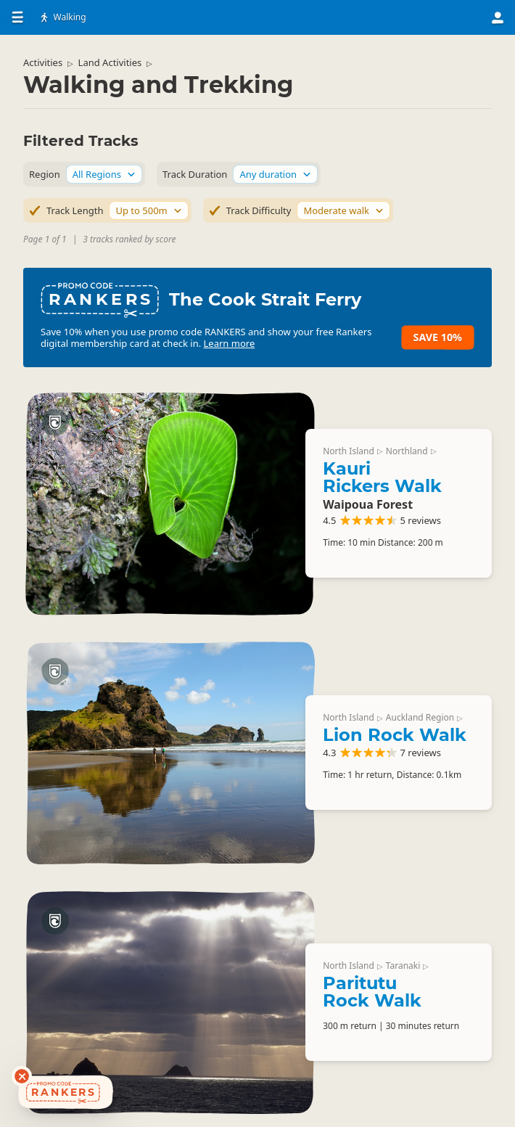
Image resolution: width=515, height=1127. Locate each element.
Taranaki (403, 965)
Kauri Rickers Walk (382, 477)
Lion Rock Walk (394, 734)
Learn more (229, 343)
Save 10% (437, 337)
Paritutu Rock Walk (372, 991)
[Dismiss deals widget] (22, 1076)
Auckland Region (420, 717)
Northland (407, 451)
